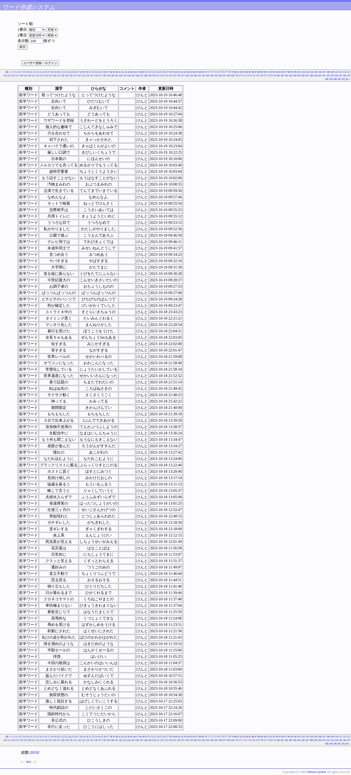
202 (343, 79)
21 (60, 72)
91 (268, 72)
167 (224, 75)
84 (247, 72)
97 (285, 72)
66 (194, 72)
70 (205, 72)
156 (178, 75)
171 (241, 75)
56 (164, 72)
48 (140, 72)
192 (328, 75)
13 (37, 72)
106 (320, 72)
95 (280, 72)
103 (307, 72)
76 (223, 72)
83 (244, 72)
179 (274, 75)
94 (276, 72)
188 (311, 75)
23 (66, 72)
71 (208, 72)
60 (176, 72)
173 (249, 75)
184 (295, 75)
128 (62, 75)
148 (145, 75)
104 (311, 72)
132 (79, 75)
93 (274, 72)
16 (46, 72)
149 (149, 75)
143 (124, 75)
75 (220, 72)
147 (141, 75)
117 (17, 75)
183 (290, 75)
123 (42, 75)
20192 (35, 752)
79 (232, 72)
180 (278, 75)
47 (137, 72)
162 (203, 75)
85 (250, 72)
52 (152, 72)
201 (339, 79)
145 (133, 75)
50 (146, 72)
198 (326, 79)
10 (28, 72)
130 (71, 75)
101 (299, 72)
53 (155, 72)
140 (112, 75)
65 (191, 72)
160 (195, 75)
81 (238, 72)
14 (40, 72)
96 (282, 72)
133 (83, 75)
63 (185, 72)
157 (182, 75)
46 (134, 72)
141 (116, 75)
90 (265, 72)
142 (120, 75)
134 (87, 75)
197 (348, 75)
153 (166, 75)
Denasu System (316, 772)
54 (158, 72)
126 (54, 75)
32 (93, 72)
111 (340, 72)
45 (131, 72)
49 (143, 72)
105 (316, 72)
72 (211, 72)
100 (295, 72)
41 (120, 72)
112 (344, 72)
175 (257, 75)
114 (5, 75)
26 (75, 72)
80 (235, 72)
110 (336, 72)
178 (270, 75)
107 (324, 72)
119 (25, 75)
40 (117, 72)
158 (187, 75)
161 (199, 75)
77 (226, 72)
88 (259, 72)
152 (162, 75)
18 (51, 72)
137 (100, 75)
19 (55, 72)
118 (21, 75)
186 (303, 75)
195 (340, 75)
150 (154, 75)
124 (46, 75)
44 (128, 72)
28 (81, 72)
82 (241, 72)
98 (288, 72)
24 (69, 72)
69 (203, 72)
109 (332, 72)
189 (315, 75)
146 (137, 75)
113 (348, 72)
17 (49, 72)
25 (72, 72)
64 (188, 72)
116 (13, 75)
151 (158, 75)
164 (212, 75)
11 (31, 72)
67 (197, 72)
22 (63, 72)
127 (58, 75)
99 (291, 72)
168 (228, 75)
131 (75, 75)
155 (174, 75)
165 (216, 75)
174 (253, 75)
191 (323, 75)
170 (236, 75)
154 (170, 75)
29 (84, 72)
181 (282, 75)
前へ (8, 72)
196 (344, 75)
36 (105, 72)
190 (319, 75)
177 (265, 75)
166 (220, 75)
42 (123, 72)
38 (111, 72)
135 (91, 75)
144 (129, 75)
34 (99, 72)
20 (57, 72)
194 (336, 75)
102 (303, 72)
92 (271, 72)
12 (34, 72)
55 (161, 72)
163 (207, 75)
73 (214, 72)
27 (78, 72)
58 (170, 72)
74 (217, 72)
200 (335, 79)
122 (38, 75)
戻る (28, 762)
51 (149, 72)
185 (299, 75)
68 (199, 72)
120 (29, 75)
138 (104, 75)
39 (114, 72)
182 (286, 75)
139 (108, 75)
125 (50, 75)
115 (9, 75)
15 (43, 72)
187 (307, 75)
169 (232, 75)
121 (33, 75)
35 (102, 72)
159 (191, 75)
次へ (348, 79)
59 (173, 72)
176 (261, 75)
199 (331, 79)
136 (96, 75)
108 (328, 72)
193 (332, 75)
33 (96, 72)
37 (108, 72)
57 (167, 72)
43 (126, 72)
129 (66, 75)
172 (245, 75)
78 (229, 72)
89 (262, 72)
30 (87, 72)
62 (182, 72)
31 (90, 72)
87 (256, 72)
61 (179, 72)
